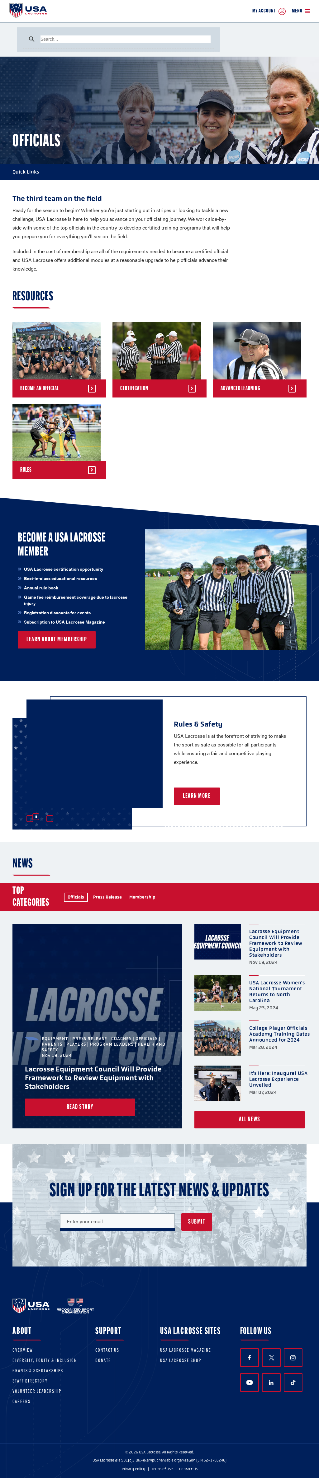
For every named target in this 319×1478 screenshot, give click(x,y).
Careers (21, 1402)
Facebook (249, 1357)
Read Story (80, 1107)
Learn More (213, 796)
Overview (22, 1350)
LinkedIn (271, 1382)
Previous (30, 819)
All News (249, 1120)
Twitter (271, 1358)
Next (50, 819)
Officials (76, 897)
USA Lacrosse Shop (180, 1361)
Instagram (293, 1357)
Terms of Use (162, 1469)
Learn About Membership (56, 640)
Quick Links (159, 172)
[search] (125, 39)
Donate (103, 1361)
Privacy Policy (133, 1469)
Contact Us (107, 1350)
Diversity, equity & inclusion (44, 1361)
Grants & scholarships (37, 1371)
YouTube (249, 1382)
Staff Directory (30, 1381)
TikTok (293, 1382)
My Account (269, 11)
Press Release (107, 897)
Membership (142, 897)
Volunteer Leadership (36, 1391)
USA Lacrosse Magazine (185, 1350)
